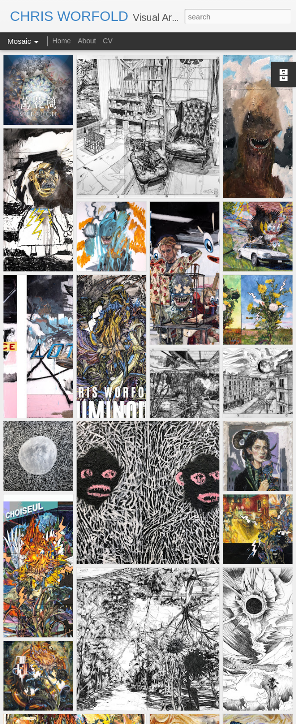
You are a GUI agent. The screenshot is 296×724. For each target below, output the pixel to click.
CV (107, 41)
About (87, 41)
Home (62, 41)
